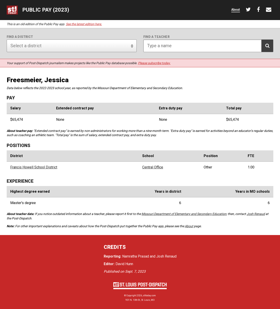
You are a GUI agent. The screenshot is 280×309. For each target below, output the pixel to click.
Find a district (20, 37)
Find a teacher (156, 37)
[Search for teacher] (208, 45)
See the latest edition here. (84, 24)
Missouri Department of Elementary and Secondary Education (184, 214)
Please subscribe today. (154, 63)
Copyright (131, 295)
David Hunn (124, 264)
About (189, 226)
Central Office (152, 167)
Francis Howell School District (33, 167)
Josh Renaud (256, 214)
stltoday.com (149, 295)
